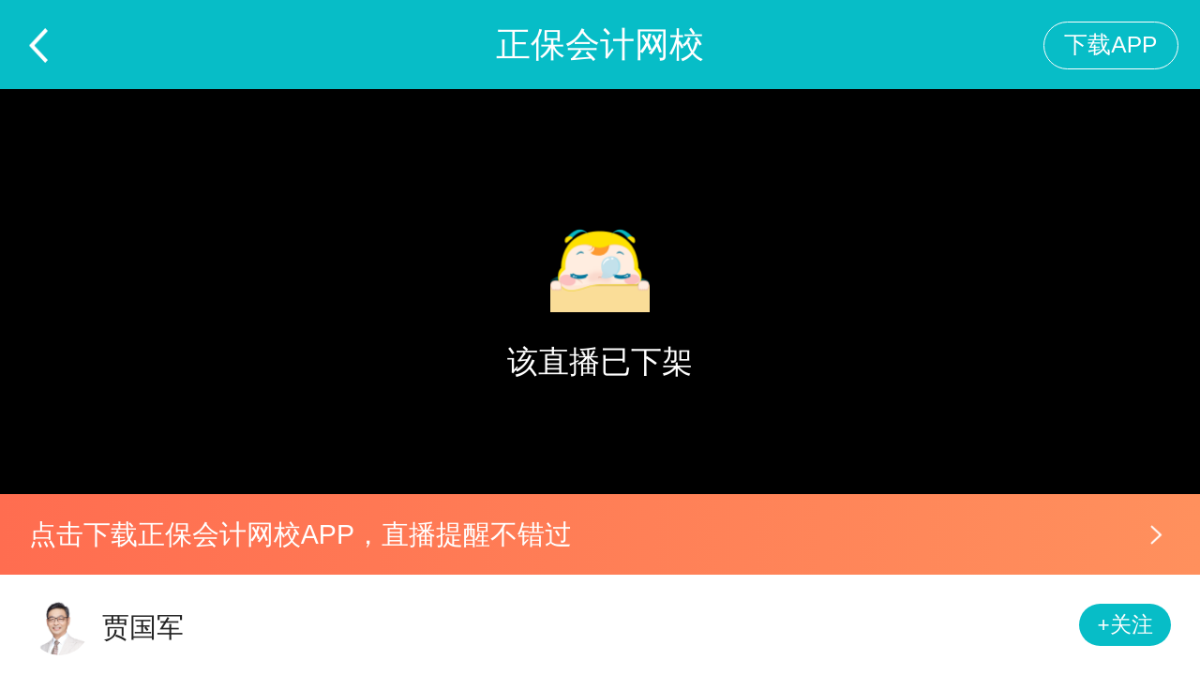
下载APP (1110, 44)
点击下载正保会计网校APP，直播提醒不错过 (300, 534)
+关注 (1125, 625)
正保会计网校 (600, 44)
